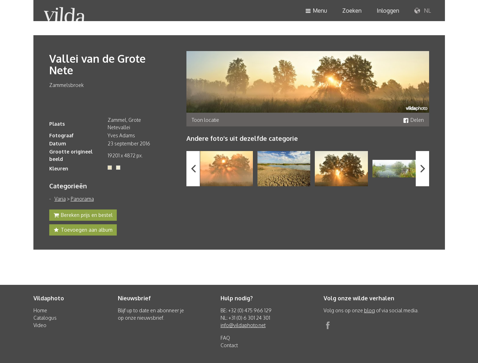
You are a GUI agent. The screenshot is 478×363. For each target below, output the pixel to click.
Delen (413, 120)
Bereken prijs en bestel (83, 216)
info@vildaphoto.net (243, 325)
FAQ (225, 338)
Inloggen (388, 10)
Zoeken (352, 10)
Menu (316, 11)
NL (422, 11)
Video (39, 325)
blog (369, 310)
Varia (60, 199)
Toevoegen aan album (83, 230)
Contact (229, 345)
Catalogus (45, 318)
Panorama (82, 199)
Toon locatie (205, 120)
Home (40, 310)
